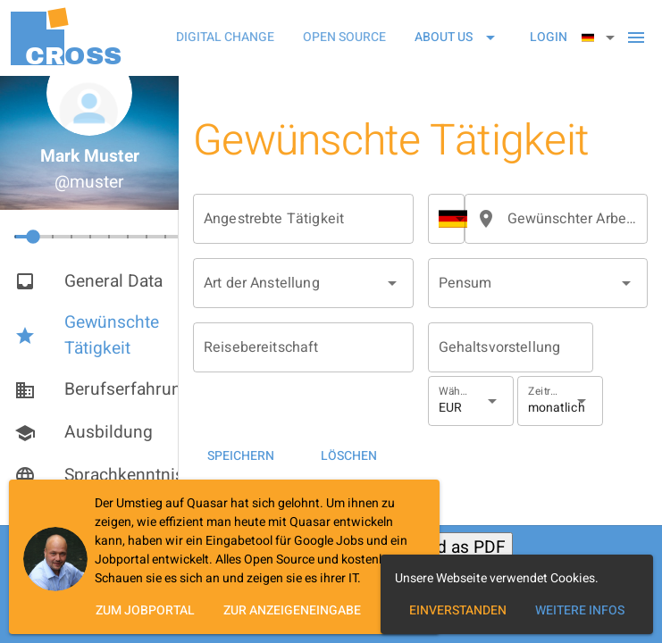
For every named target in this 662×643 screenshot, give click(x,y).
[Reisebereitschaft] (303, 347)
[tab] (225, 37)
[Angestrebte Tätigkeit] (303, 219)
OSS (73, 56)
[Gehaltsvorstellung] (510, 347)
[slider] (108, 238)
